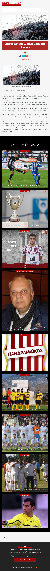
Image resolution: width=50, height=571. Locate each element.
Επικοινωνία (26, 559)
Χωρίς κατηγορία (30, 271)
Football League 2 (25, 59)
